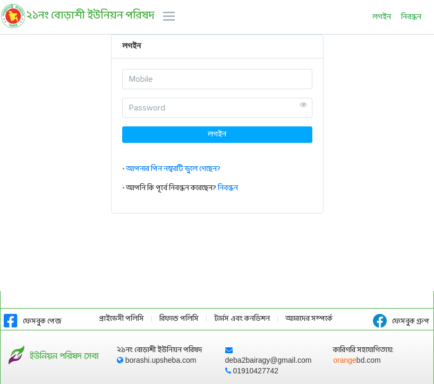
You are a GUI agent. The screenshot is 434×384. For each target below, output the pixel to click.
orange (357, 360)
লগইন (381, 17)
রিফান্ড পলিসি (179, 319)
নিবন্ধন (411, 17)
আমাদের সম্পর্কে (309, 319)
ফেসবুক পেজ (33, 321)
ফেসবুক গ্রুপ (401, 321)
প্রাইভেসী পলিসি (121, 319)
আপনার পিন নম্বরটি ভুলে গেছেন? (173, 169)
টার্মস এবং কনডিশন (242, 319)
